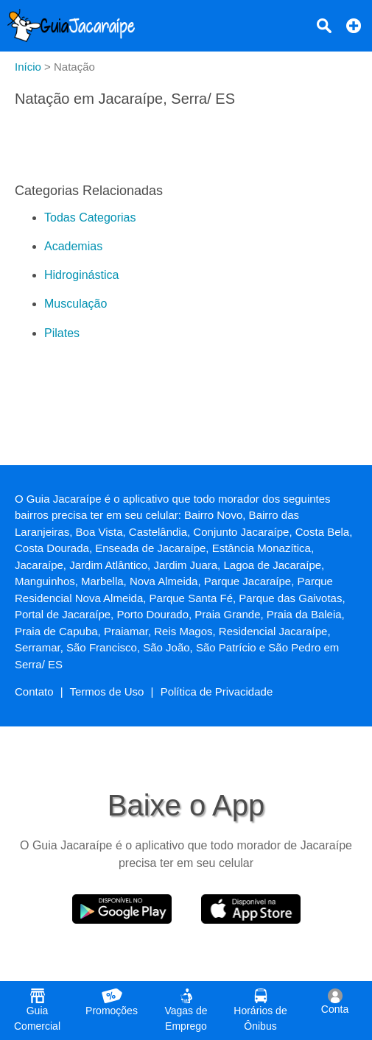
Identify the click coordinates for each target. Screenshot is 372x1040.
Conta (334, 1001)
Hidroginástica (81, 275)
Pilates (62, 333)
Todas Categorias (90, 217)
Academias (73, 246)
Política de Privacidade (217, 691)
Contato (34, 691)
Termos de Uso (107, 691)
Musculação (75, 303)
